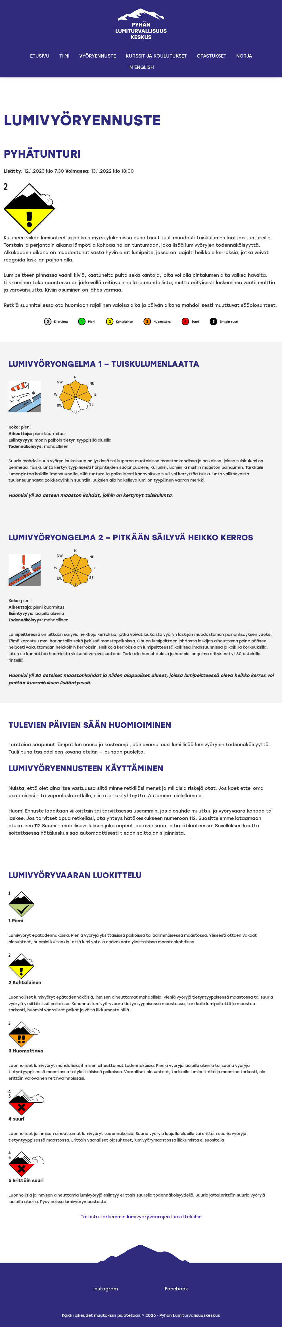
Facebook (176, 1289)
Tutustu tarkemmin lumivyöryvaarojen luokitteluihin (141, 1217)
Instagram (105, 1289)
